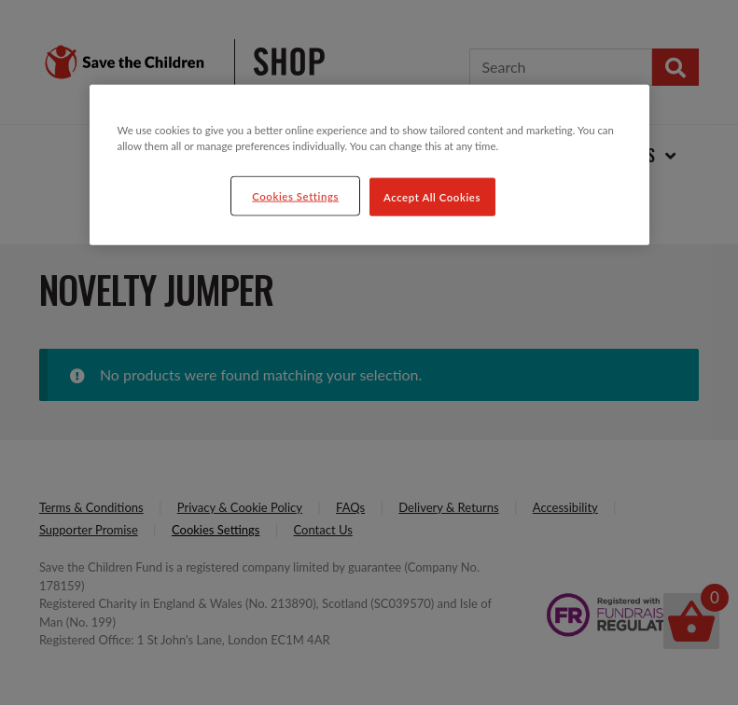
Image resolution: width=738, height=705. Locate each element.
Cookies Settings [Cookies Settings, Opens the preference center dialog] (295, 195)
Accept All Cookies (431, 196)
